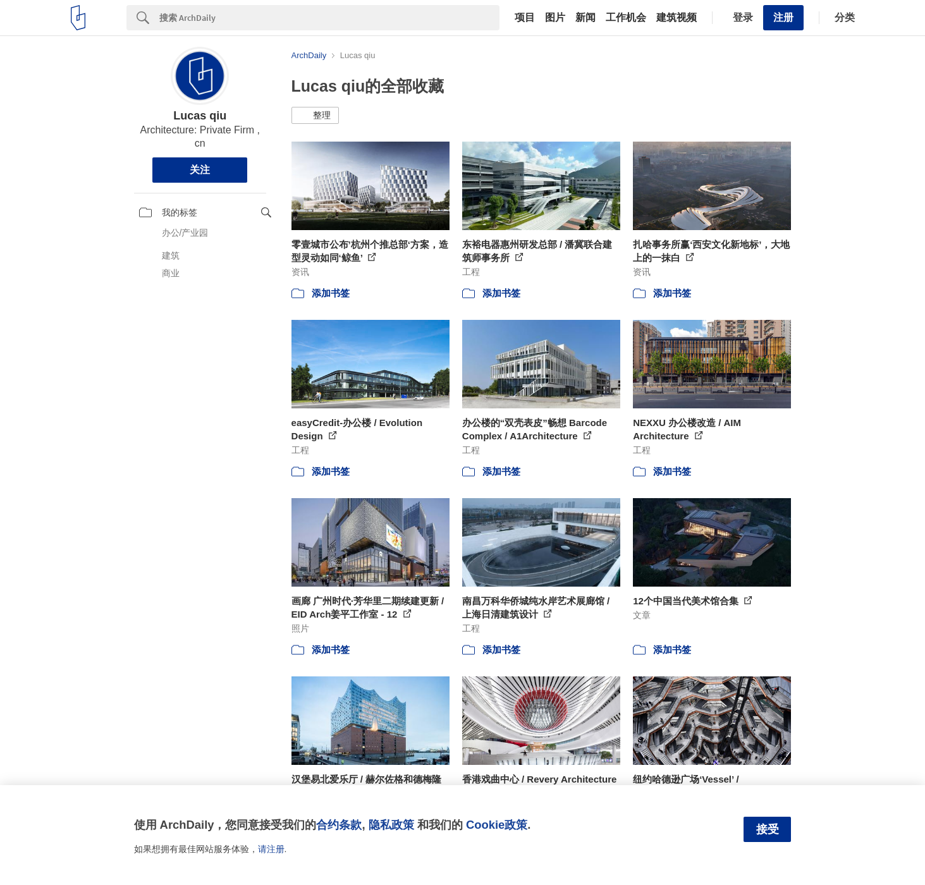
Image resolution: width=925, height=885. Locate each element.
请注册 (271, 849)
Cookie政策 (496, 824)
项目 (525, 18)
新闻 (585, 18)
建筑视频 (676, 18)
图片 (555, 18)
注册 (783, 17)
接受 (767, 829)
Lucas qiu (199, 115)
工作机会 (626, 18)
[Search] (329, 17)
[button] (315, 116)
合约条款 (339, 824)
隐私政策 (391, 824)
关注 (200, 169)
